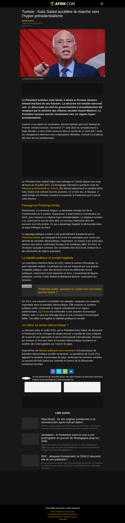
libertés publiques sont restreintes (57, 350)
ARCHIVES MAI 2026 (55, 517)
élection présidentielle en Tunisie (40, 188)
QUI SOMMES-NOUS (54, 514)
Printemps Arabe (31, 237)
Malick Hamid (28, 21)
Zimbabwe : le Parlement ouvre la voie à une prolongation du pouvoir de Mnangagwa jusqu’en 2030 (70, 438)
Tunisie (45, 311)
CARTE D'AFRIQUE (56, 512)
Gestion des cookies (70, 517)
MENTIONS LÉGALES (70, 514)
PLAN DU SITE (70, 512)
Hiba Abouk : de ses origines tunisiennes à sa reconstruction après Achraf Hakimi (68, 421)
